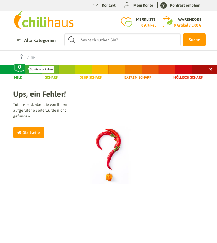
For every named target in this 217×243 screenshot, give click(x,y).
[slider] (19, 68)
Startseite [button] (28, 132)
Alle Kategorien (35, 40)
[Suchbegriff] (122, 39)
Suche (194, 39)
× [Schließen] (211, 68)
